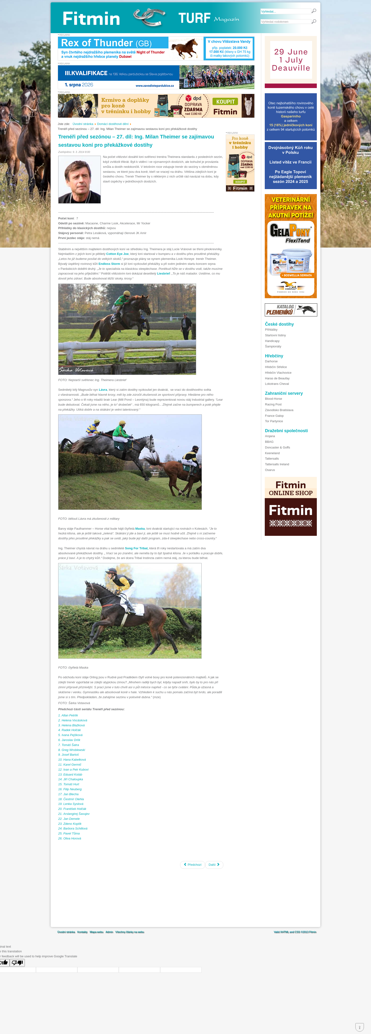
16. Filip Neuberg (70, 789)
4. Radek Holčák (69, 730)
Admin (109, 931)
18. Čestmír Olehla (71, 799)
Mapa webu (96, 931)
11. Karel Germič (69, 764)
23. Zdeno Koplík (69, 823)
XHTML (284, 931)
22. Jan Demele (69, 819)
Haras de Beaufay (277, 378)
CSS (297, 931)
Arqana (270, 436)
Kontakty (82, 931)
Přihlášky (271, 329)
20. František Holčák (72, 809)
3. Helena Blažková (71, 725)
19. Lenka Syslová (70, 804)
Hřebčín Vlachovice (278, 372)
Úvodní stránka (66, 931)
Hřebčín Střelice (276, 367)
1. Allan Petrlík (68, 715)
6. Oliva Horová (69, 838)
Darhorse (271, 361)
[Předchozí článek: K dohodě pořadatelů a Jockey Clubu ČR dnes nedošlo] (192, 865)
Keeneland (272, 453)
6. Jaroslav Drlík (69, 740)
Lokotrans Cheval (277, 384)
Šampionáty (273, 346)
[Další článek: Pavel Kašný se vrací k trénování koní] (214, 865)
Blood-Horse (273, 398)
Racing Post (273, 404)
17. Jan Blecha (68, 794)
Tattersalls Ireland (277, 464)
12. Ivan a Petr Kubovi (73, 769)
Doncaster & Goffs (277, 447)
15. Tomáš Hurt (68, 784)
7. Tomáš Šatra (68, 745)
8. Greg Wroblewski (71, 750)
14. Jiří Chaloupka (70, 779)
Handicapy (272, 341)
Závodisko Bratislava (279, 410)
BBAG (269, 442)
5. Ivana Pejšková (70, 735)
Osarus (270, 470)
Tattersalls (272, 458)
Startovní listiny (275, 335)
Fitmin (312, 931)
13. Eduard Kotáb (70, 774)
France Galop (274, 415)
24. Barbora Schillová (73, 828)
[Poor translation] (17, 963)
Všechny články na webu (129, 931)
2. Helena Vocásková (72, 720)
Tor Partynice (274, 421)
